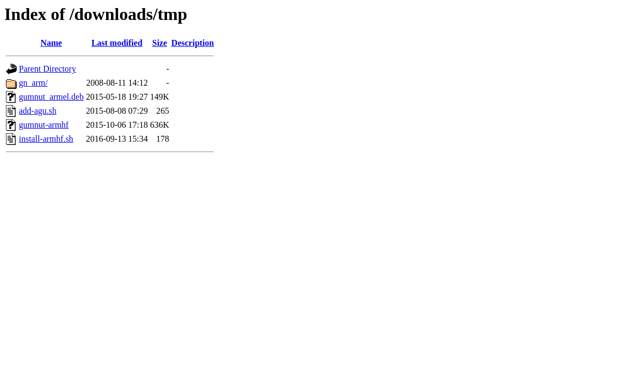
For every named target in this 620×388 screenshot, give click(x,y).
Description (192, 42)
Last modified (117, 42)
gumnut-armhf (43, 124)
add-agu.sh (38, 110)
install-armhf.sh (46, 138)
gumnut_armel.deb (51, 96)
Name (51, 42)
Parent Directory (47, 68)
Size (160, 42)
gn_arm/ (33, 82)
